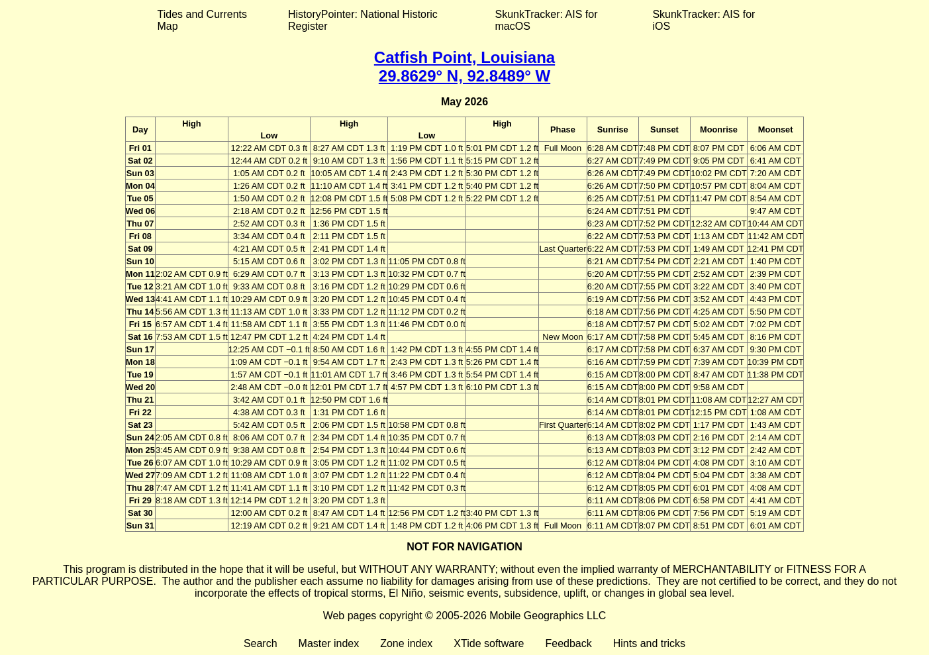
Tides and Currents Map (202, 20)
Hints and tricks (649, 643)
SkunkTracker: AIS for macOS (546, 20)
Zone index (406, 643)
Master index (329, 643)
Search (260, 643)
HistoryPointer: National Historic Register (363, 20)
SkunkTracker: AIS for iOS (703, 20)
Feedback (568, 643)
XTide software (489, 643)
